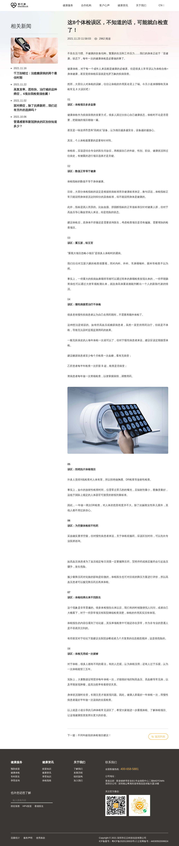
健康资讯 (123, 7)
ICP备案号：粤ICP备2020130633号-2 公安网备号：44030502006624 (133, 841)
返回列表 (158, 736)
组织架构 (78, 776)
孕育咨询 (15, 780)
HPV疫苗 (27, 806)
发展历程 (78, 772)
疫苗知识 (46, 769)
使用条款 (40, 838)
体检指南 (46, 780)
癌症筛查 (15, 806)
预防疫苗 (15, 769)
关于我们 (141, 7)
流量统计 (15, 838)
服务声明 (27, 838)
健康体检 (15, 772)
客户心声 (104, 7)
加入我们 (78, 780)
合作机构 (86, 7)
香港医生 (39, 806)
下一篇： (89, 735)
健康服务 (68, 7)
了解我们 (78, 769)
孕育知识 (46, 776)
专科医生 (15, 776)
